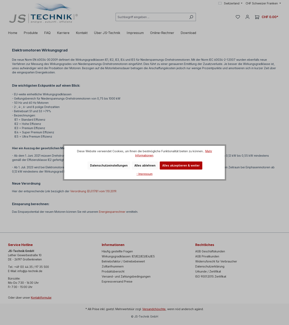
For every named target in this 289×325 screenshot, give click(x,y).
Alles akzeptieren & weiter (181, 165)
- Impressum (144, 174)
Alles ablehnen (145, 165)
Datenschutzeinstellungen (109, 165)
